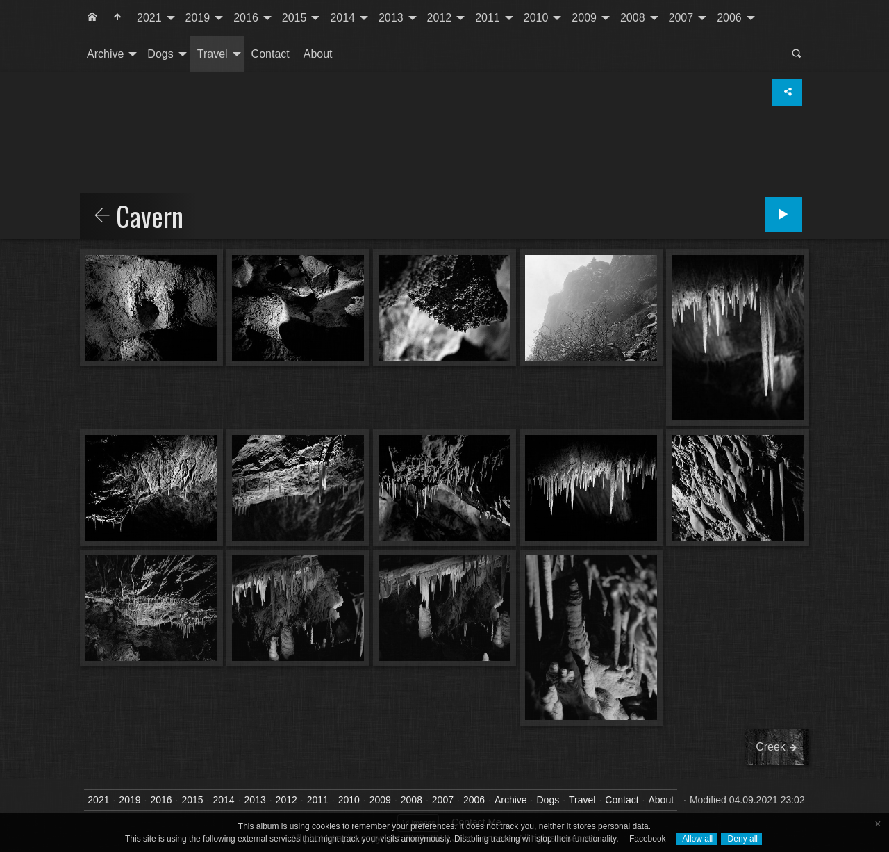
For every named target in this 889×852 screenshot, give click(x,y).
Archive (105, 54)
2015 (294, 18)
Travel (212, 54)
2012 (439, 18)
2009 (584, 18)
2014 (342, 18)
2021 (149, 18)
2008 (632, 18)
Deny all (741, 839)
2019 (197, 18)
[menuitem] (92, 18)
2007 (681, 18)
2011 (487, 18)
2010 (536, 18)
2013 (391, 18)
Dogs (160, 54)
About (318, 54)
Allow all (697, 839)
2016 (245, 18)
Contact (270, 54)
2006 (729, 18)
